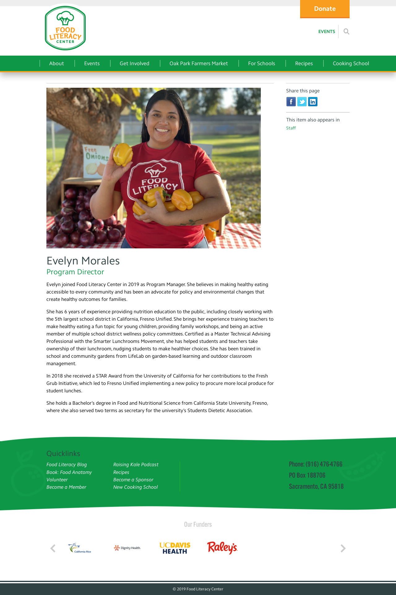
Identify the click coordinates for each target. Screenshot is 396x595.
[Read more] (346, 31)
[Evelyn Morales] (160, 169)
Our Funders (198, 524)
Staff (291, 128)
